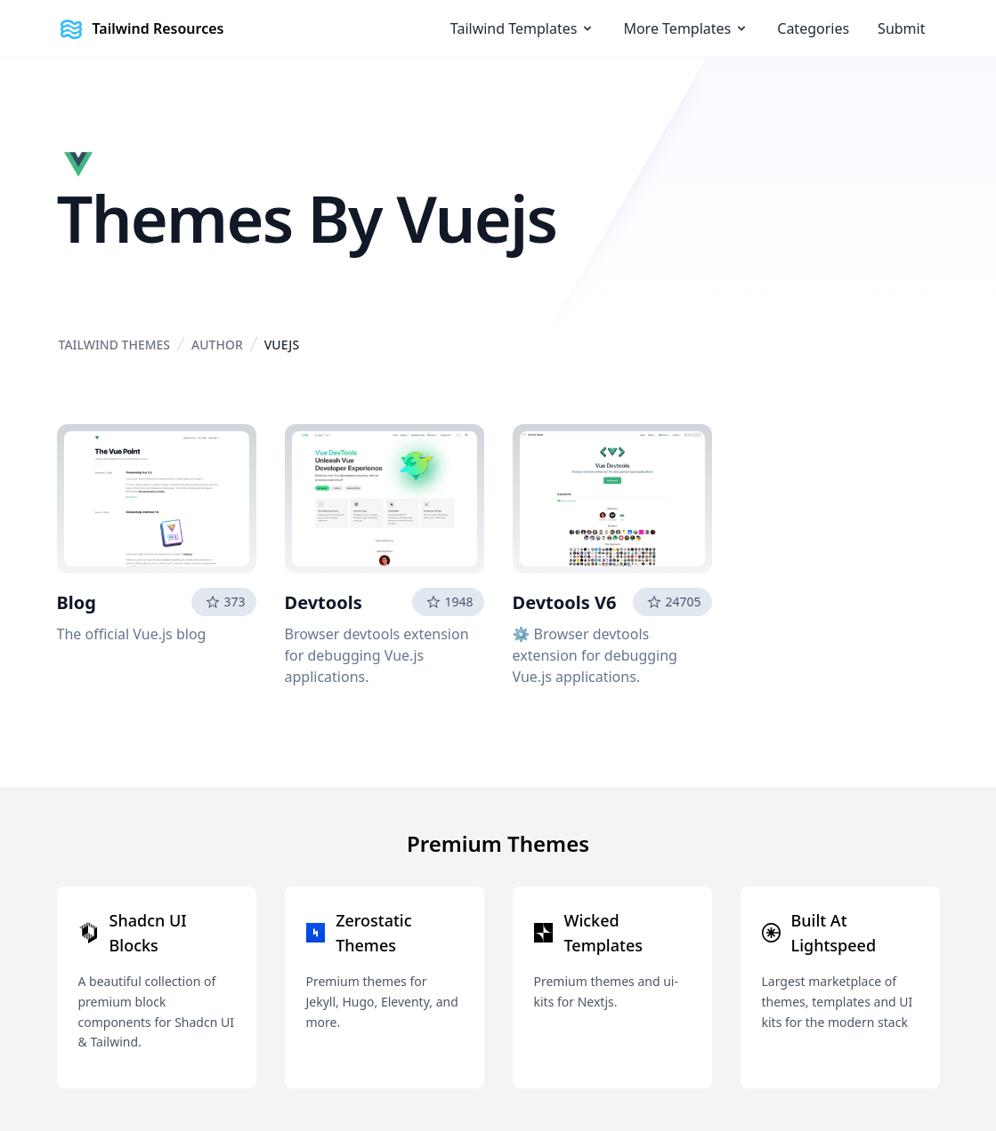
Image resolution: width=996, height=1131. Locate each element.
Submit (901, 28)
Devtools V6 (565, 602)
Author (217, 344)
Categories (813, 28)
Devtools (323, 602)
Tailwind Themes (115, 344)
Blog (76, 602)
